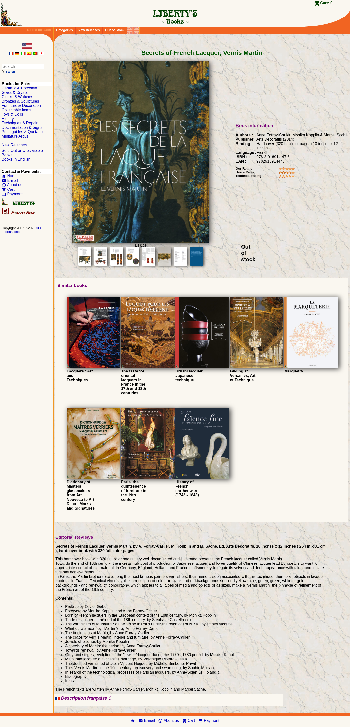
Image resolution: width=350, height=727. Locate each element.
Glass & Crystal (15, 92)
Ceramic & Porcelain (19, 88)
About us (12, 185)
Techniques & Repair (20, 123)
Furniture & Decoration (21, 106)
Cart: (326, 3)
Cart (8, 189)
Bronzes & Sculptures (20, 101)
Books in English (16, 159)
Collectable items (16, 110)
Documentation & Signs (22, 127)
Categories (64, 30)
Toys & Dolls (12, 114)
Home (10, 176)
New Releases (89, 30)
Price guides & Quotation (23, 132)
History (8, 119)
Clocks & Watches (17, 97)
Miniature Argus (15, 136)
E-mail (10, 180)
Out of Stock (114, 30)
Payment (12, 194)
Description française (84, 698)
